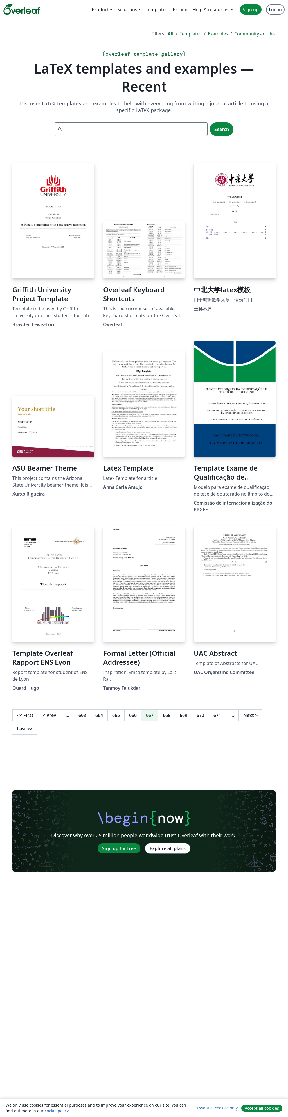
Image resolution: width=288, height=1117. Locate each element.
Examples (218, 34)
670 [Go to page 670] (200, 715)
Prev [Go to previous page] (49, 715)
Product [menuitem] (100, 9)
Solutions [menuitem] (127, 9)
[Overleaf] (21, 9)
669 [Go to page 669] (183, 715)
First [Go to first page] (25, 715)
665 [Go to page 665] (116, 715)
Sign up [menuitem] (251, 9)
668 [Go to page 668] (166, 715)
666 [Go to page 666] (133, 715)
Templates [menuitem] (157, 9)
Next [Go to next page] (250, 715)
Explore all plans (168, 848)
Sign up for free (119, 848)
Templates (191, 34)
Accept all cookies (262, 1108)
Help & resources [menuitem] (211, 9)
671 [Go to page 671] (217, 715)
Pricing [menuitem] (180, 9)
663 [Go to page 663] (82, 715)
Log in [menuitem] (275, 9)
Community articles (255, 34)
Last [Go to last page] (24, 729)
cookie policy (56, 1110)
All (171, 34)
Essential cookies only (217, 1108)
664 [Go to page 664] (99, 715)
